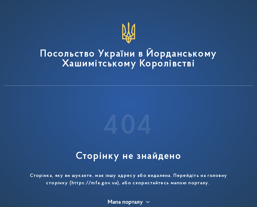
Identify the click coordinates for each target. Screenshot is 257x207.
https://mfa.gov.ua (94, 183)
